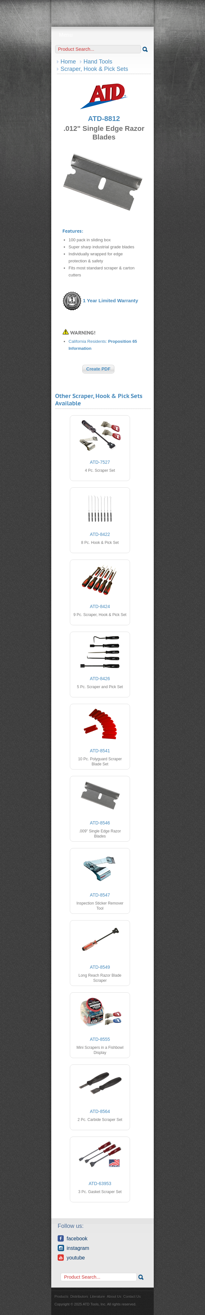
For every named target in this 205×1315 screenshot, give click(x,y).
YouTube (71, 1257)
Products (61, 1296)
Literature (97, 1296)
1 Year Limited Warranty (110, 300)
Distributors (79, 1296)
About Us (114, 1296)
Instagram (73, 1248)
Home (68, 61)
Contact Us (132, 1296)
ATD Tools (102, 11)
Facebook (72, 1238)
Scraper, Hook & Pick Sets (94, 69)
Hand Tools (98, 61)
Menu (102, 35)
